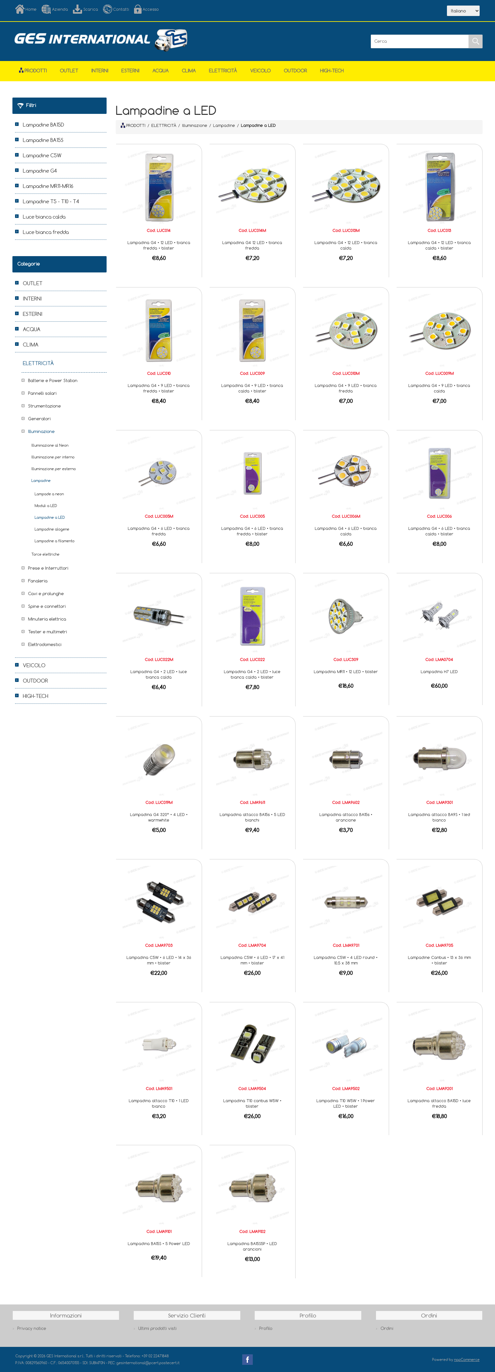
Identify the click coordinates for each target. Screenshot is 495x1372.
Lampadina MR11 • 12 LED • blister (346, 671)
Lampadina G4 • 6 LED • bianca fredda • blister (252, 531)
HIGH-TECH (332, 71)
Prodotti (33, 71)
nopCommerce (467, 1359)
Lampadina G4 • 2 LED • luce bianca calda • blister (252, 674)
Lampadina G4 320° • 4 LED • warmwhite (159, 817)
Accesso (151, 9)
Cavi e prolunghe (46, 593)
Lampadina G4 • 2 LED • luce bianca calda (158, 674)
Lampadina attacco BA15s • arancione (345, 817)
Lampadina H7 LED (439, 671)
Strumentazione (44, 406)
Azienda (60, 9)
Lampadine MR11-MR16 (48, 186)
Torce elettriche (45, 554)
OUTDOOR (295, 71)
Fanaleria (37, 581)
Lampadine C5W (42, 155)
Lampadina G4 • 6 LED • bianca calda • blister (439, 531)
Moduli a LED (46, 505)
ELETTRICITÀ (223, 71)
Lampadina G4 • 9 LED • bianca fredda (346, 388)
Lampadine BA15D (43, 124)
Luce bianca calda (44, 216)
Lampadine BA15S (43, 140)
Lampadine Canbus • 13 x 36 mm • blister (439, 960)
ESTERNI (130, 71)
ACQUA (160, 71)
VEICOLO (260, 71)
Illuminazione (41, 431)
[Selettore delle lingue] (463, 11)
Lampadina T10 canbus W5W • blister (252, 1103)
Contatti (121, 9)
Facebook (247, 1359)
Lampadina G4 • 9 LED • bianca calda (439, 388)
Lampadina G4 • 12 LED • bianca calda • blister (439, 245)
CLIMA (189, 71)
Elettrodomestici (44, 644)
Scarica (90, 9)
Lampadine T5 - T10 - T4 (51, 201)
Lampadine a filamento (55, 540)
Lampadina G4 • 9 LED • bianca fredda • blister (159, 388)
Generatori (39, 419)
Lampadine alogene (52, 529)
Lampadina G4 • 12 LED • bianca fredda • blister (159, 245)
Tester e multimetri (47, 632)
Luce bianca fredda (46, 232)
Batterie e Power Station (52, 380)
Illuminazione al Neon (49, 445)
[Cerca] (420, 41)
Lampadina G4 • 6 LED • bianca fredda (159, 531)
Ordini (387, 1328)
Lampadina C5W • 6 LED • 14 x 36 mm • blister (159, 960)
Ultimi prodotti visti (157, 1328)
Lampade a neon (49, 493)
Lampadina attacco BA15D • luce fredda (439, 1103)
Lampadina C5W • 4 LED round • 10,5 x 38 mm (346, 960)
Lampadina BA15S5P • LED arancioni (252, 1246)
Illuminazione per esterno (53, 468)
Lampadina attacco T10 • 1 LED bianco (159, 1103)
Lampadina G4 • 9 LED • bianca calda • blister (252, 388)
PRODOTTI (133, 125)
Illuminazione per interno (53, 457)
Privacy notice (31, 1328)
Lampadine (41, 480)
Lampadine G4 (40, 170)
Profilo (265, 1328)
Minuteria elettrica (47, 619)
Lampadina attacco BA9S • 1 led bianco (439, 817)
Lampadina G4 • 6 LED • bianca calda (346, 531)
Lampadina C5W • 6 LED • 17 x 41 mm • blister (252, 960)
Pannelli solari (42, 393)
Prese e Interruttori (48, 568)
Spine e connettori (47, 606)
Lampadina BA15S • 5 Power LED (159, 1243)
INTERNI (99, 71)
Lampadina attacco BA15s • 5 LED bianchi (252, 817)
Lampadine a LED (50, 517)
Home (31, 9)
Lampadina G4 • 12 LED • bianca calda (346, 245)
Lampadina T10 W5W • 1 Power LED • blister (345, 1103)
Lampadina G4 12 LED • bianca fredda (252, 245)
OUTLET (69, 71)
